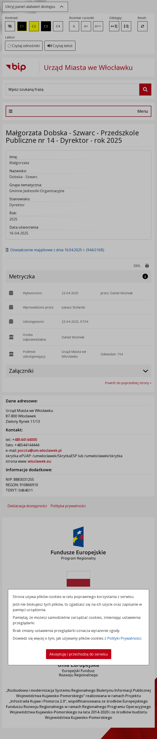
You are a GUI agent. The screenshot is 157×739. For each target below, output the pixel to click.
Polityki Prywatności (124, 638)
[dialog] (78, 369)
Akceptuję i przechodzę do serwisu (78, 654)
